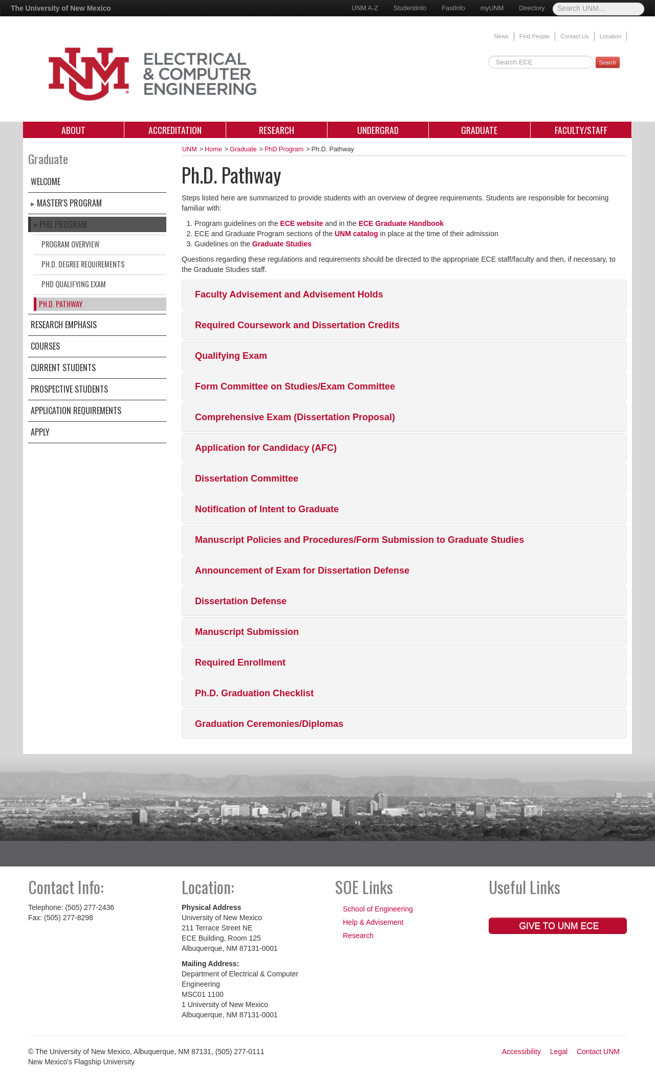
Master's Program (69, 203)
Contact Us (574, 36)
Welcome (45, 181)
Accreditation (175, 129)
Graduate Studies (282, 244)
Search (607, 62)
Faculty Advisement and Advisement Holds (289, 294)
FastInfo (453, 8)
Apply (40, 432)
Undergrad (378, 129)
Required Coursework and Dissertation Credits (297, 325)
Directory (531, 8)
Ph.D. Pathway (60, 304)
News (501, 36)
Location (610, 36)
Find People (534, 36)
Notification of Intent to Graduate (267, 509)
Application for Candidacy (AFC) (266, 448)
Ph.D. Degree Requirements (83, 264)
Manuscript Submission (247, 632)
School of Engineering (378, 909)
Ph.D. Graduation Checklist (254, 693)
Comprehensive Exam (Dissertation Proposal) (295, 417)
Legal (558, 1051)
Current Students (63, 367)
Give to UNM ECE (558, 926)
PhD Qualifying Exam (73, 284)
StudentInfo (410, 8)
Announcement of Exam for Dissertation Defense (302, 570)
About (73, 129)
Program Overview (70, 244)
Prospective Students (69, 389)
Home (213, 149)
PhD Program (63, 224)
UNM (189, 149)
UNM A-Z (365, 8)
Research (276, 129)
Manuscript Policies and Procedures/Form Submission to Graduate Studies (359, 540)
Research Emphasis (64, 324)
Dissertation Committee (246, 478)
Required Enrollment (240, 662)
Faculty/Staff (581, 129)
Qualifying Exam (231, 356)
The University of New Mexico (61, 8)
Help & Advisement (373, 922)
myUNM (492, 8)
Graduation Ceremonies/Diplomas (269, 724)
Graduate (479, 129)
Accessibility (521, 1051)
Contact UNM (598, 1051)
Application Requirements (76, 410)
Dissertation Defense (241, 601)
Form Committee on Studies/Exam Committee (295, 386)
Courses (45, 346)
